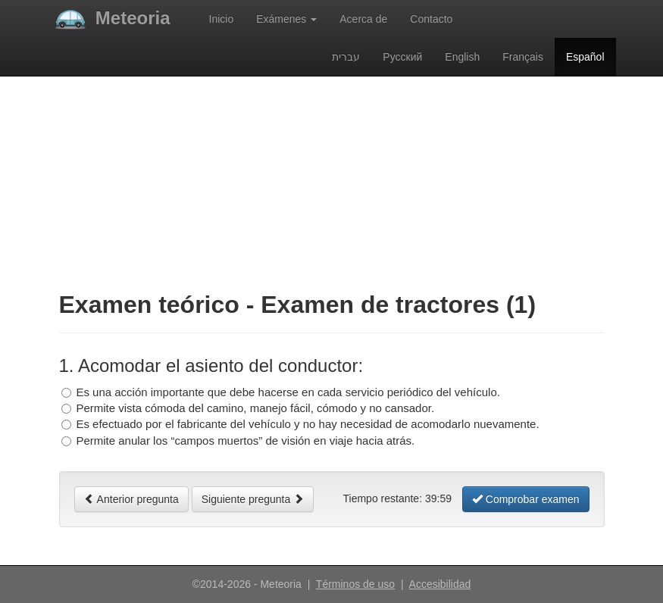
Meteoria (112, 19)
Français (522, 57)
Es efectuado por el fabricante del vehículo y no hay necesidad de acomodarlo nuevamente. (307, 423)
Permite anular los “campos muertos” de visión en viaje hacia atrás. (245, 440)
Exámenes (286, 19)
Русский (402, 57)
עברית (346, 57)
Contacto (431, 19)
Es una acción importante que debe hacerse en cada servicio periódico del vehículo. (288, 392)
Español (591, 55)
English (462, 57)
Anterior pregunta (131, 499)
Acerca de (363, 19)
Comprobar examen (526, 499)
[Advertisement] (332, 170)
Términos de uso (355, 584)
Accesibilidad (440, 584)
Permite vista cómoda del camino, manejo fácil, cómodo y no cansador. (255, 407)
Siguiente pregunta (253, 499)
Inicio (221, 19)
